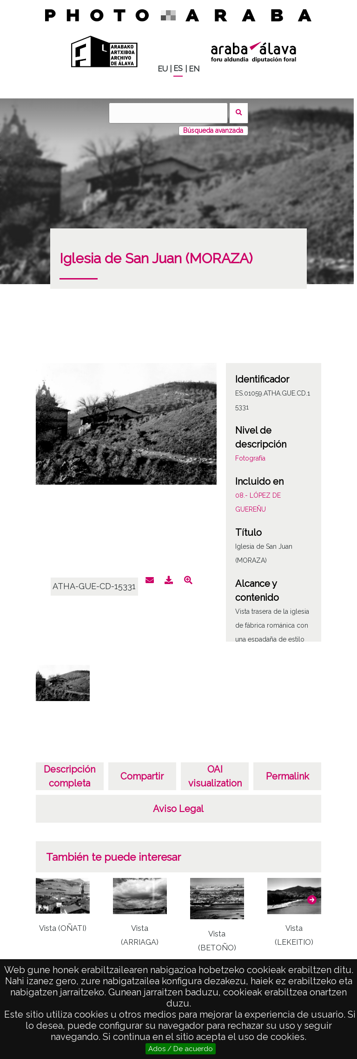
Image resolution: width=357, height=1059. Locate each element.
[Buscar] (168, 113)
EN (194, 69)
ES (178, 68)
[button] (312, 899)
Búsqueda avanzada (213, 130)
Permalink (287, 776)
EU (163, 69)
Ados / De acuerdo (180, 1049)
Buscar (238, 113)
